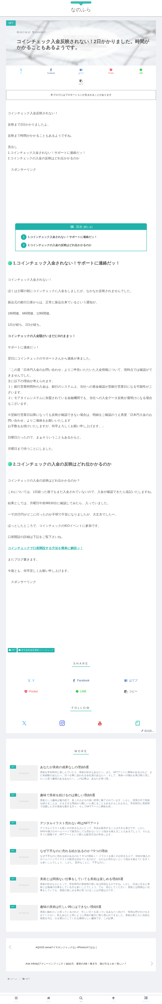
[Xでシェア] (19, 71)
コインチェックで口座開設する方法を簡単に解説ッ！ (45, 537)
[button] (144, 71)
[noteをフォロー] (137, 713)
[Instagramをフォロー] (62, 713)
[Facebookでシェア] (44, 71)
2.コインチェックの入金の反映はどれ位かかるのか (60, 234)
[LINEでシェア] (118, 71)
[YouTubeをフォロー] (100, 713)
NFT (12, 639)
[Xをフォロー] (24, 713)
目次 (79, 216)
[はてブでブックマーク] (69, 71)
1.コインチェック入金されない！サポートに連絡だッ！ (63, 226)
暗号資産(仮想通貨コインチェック (36, 639)
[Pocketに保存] (94, 71)
